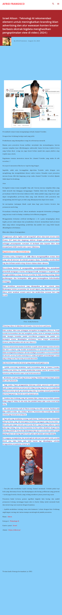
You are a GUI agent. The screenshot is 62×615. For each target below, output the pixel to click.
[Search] (53, 4)
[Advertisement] (31, 64)
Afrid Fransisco (14, 3)
